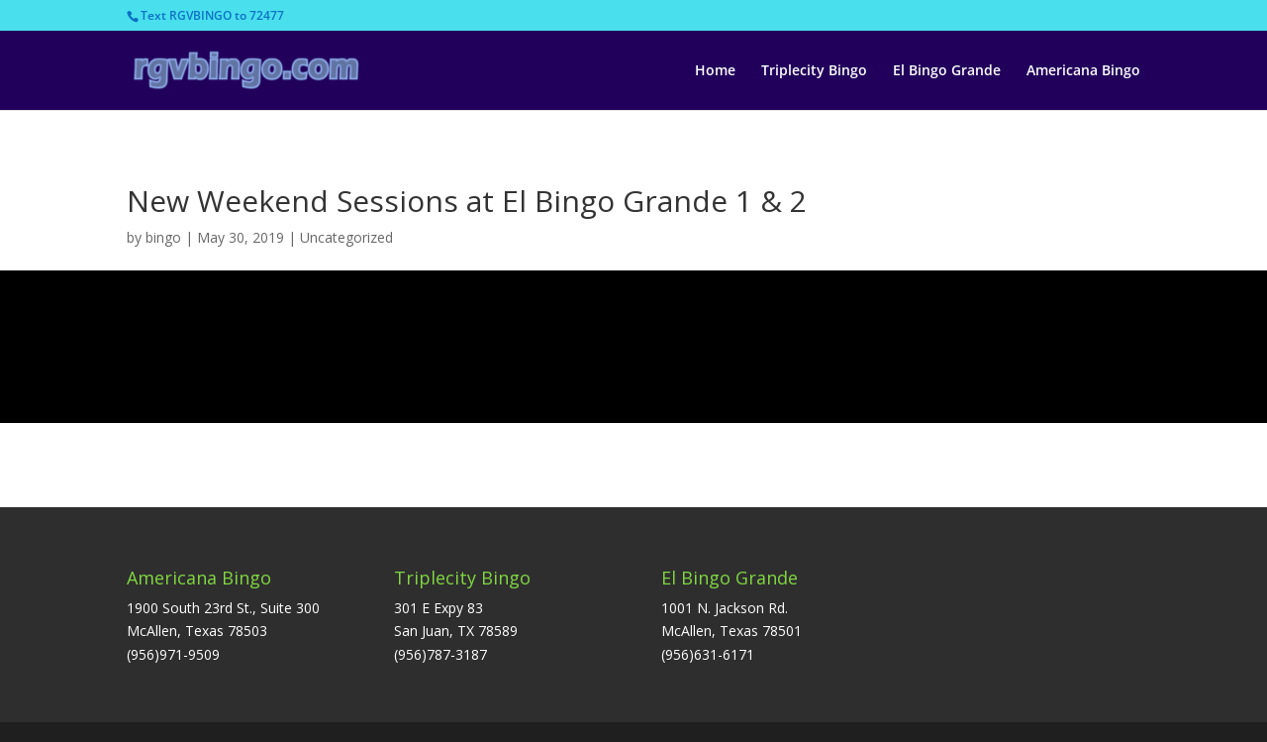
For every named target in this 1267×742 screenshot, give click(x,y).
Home (715, 71)
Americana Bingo (1083, 71)
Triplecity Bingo (814, 71)
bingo (163, 237)
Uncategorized (346, 237)
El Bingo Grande (947, 71)
